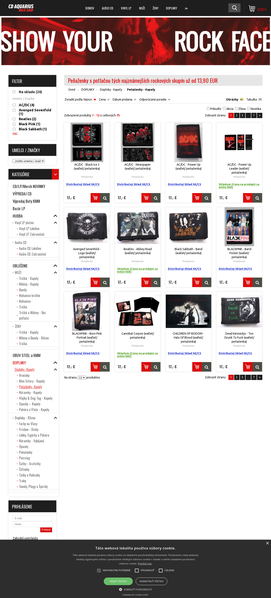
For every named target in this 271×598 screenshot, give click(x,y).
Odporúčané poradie (152, 99)
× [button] (267, 543)
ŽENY (155, 8)
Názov (88, 99)
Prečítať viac (145, 563)
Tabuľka (251, 99)
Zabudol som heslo (25, 538)
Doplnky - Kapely (111, 89)
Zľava (242, 108)
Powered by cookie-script (136, 595)
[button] (135, 589)
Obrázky (232, 99)
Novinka (256, 108)
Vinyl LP (126, 8)
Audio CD (107, 8)
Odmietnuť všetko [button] (151, 581)
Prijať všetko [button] (118, 581)
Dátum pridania (122, 99)
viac (15, 133)
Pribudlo (215, 108)
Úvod (71, 89)
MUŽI (142, 8)
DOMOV (89, 8)
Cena (102, 99)
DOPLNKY (171, 8)
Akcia (229, 108)
